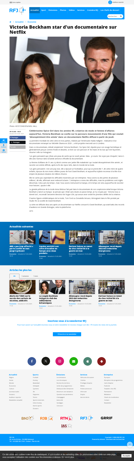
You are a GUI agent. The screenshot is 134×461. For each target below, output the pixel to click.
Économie (32, 22)
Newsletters (73, 361)
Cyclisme (36, 388)
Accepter (126, 456)
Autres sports (37, 405)
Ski (34, 391)
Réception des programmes (113, 380)
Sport (43, 10)
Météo (82, 386)
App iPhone (87, 361)
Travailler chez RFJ (110, 388)
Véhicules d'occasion (87, 377)
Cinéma (82, 380)
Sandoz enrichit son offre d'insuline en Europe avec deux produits (49, 250)
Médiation (107, 394)
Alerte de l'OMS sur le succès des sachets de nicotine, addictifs (20, 298)
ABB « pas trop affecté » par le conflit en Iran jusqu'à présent (21, 248)
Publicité (107, 386)
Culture (11, 388)
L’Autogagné (61, 397)
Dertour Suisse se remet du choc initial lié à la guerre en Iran (80, 248)
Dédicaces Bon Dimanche (65, 388)
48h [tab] (14, 276)
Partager (14, 137)
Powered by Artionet (98, 439)
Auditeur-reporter (116, 2)
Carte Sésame (108, 383)
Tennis (35, 397)
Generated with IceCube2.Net (115, 439)
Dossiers (12, 394)
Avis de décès (84, 397)
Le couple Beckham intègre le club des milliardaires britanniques (48, 299)
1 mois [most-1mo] (35, 276)
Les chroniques (62, 380)
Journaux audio (14, 391)
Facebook (32, 361)
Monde (11, 383)
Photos (63, 10)
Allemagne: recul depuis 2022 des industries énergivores (110, 248)
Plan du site (35, 441)
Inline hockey (37, 403)
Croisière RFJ (92, 10)
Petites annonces (86, 388)
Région (11, 377)
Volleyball (36, 386)
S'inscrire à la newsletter (67, 334)
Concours (60, 405)
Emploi (82, 394)
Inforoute (83, 391)
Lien (13, 147)
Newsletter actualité (15, 400)
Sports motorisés (38, 400)
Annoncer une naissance (65, 391)
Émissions (53, 10)
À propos (107, 377)
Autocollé (60, 400)
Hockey (35, 380)
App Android (101, 361)
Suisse (11, 380)
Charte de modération (111, 397)
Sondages (60, 403)
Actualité (34, 10)
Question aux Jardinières (65, 394)
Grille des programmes (64, 386)
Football (35, 377)
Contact (106, 400)
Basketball (36, 383)
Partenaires (108, 391)
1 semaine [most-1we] (25, 276)
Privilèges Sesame (86, 383)
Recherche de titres (63, 383)
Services (81, 10)
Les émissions (61, 377)
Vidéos (72, 10)
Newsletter (107, 403)
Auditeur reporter (15, 397)
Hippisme (36, 394)
